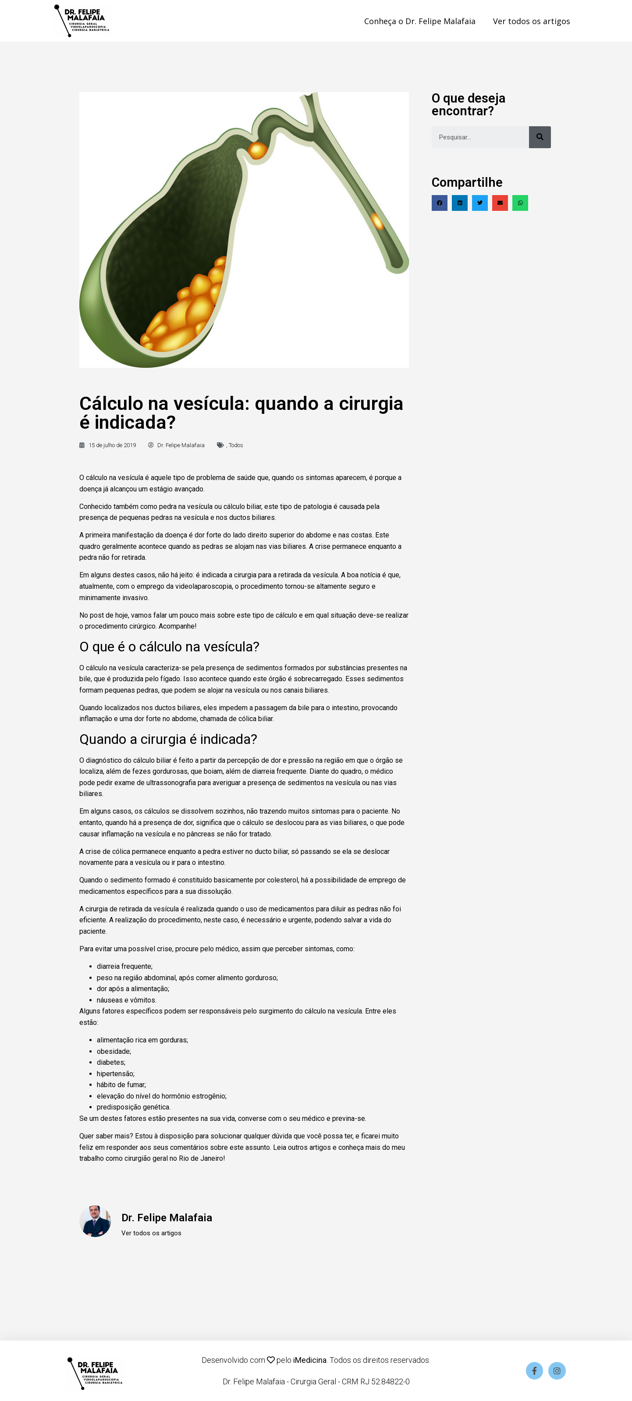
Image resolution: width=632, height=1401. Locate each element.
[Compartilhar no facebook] (439, 203)
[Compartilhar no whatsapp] (520, 203)
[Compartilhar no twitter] (480, 203)
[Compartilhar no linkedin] (460, 203)
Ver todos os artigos (531, 21)
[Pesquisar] (540, 137)
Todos (236, 445)
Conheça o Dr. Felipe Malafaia (420, 21)
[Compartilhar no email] (500, 203)
